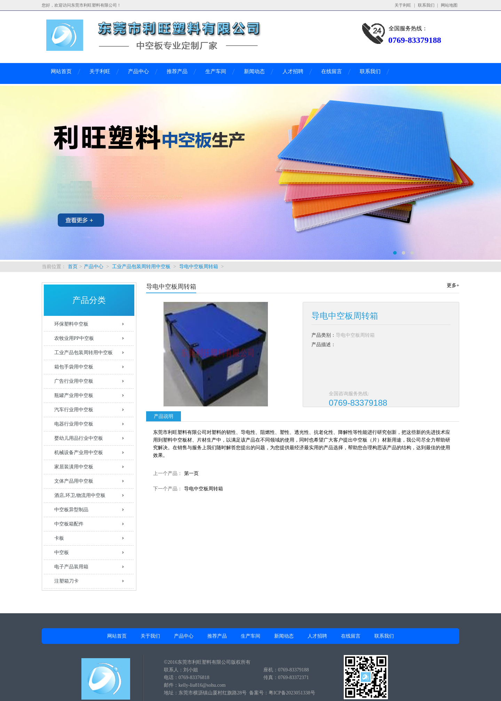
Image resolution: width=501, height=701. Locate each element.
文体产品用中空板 (73, 481)
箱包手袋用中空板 (73, 366)
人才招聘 (293, 71)
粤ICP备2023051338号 (292, 692)
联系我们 (426, 5)
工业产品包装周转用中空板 (141, 266)
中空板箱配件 (69, 524)
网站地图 (449, 5)
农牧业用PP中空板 (74, 338)
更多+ (453, 285)
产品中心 (138, 71)
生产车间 (215, 71)
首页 (73, 266)
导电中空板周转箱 (198, 266)
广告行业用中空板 (73, 381)
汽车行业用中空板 (73, 409)
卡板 (59, 538)
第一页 (191, 473)
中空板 (61, 552)
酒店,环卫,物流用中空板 (79, 495)
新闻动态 (254, 71)
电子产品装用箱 (71, 566)
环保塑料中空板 (71, 324)
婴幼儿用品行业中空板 (78, 438)
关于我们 (150, 636)
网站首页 (61, 71)
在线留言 (331, 71)
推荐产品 (177, 71)
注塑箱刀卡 (66, 581)
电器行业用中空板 (73, 424)
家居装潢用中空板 (73, 466)
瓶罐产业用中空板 (73, 395)
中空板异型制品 (71, 509)
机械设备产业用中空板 (78, 452)
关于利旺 (403, 5)
